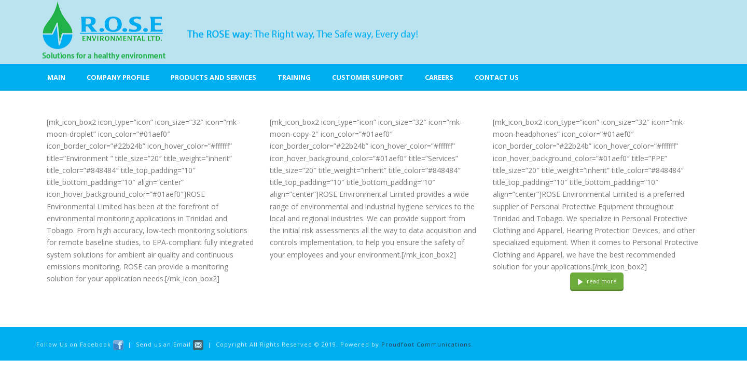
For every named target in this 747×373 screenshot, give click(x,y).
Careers (439, 77)
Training (294, 77)
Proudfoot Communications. (427, 344)
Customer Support (368, 77)
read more (597, 281)
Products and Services (213, 77)
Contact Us (497, 77)
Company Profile (118, 77)
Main (56, 77)
